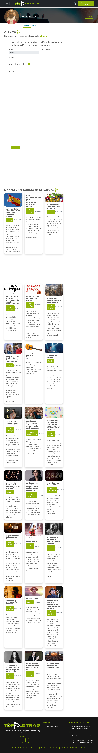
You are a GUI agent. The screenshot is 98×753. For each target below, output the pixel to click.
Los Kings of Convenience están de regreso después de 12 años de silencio (33, 425)
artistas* (12, 49)
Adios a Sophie (32, 598)
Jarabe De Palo (30, 305)
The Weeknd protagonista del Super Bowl (13, 602)
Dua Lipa (30, 211)
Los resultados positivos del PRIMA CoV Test (53, 665)
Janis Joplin (10, 676)
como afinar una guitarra (33, 355)
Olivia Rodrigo (10, 429)
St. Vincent (30, 546)
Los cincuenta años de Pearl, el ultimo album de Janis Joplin (12, 668)
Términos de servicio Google (82, 742)
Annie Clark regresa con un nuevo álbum (32, 540)
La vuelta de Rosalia (52, 357)
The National (51, 434)
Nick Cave (30, 674)
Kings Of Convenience (32, 433)
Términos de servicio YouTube (82, 740)
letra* (11, 71)
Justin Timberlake (52, 489)
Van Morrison (51, 613)
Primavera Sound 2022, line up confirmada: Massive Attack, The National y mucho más (54, 425)
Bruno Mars (10, 543)
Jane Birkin (51, 548)
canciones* (46, 49)
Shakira (9, 365)
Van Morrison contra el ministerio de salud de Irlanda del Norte (53, 604)
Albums (27, 25)
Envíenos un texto (86, 3)
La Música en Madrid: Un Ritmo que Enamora (54, 300)
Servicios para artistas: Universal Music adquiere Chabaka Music (12, 300)
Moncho (51, 212)
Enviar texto (15, 148)
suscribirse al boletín (18, 64)
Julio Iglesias (50, 307)
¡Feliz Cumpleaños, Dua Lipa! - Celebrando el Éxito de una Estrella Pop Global (33, 200)
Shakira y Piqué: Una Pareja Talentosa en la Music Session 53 (12, 359)
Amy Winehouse (31, 495)
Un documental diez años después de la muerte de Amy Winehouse (32, 487)
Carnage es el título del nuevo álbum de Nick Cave (32, 666)
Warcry (9, 220)
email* (12, 57)
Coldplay (10, 492)
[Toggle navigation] (7, 3)
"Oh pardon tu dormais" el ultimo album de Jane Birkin (53, 540)
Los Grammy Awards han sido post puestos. (13, 423)
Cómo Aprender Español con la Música (33, 298)
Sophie (29, 602)
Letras (33, 25)
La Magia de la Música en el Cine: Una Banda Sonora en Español (13, 212)
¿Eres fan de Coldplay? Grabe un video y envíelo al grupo (13, 486)
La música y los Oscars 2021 (53, 484)
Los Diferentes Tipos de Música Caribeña (53, 206)
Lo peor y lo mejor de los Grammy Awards (13, 537)
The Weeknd (10, 608)
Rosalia (50, 361)
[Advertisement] (83, 59)
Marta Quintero (10, 308)
